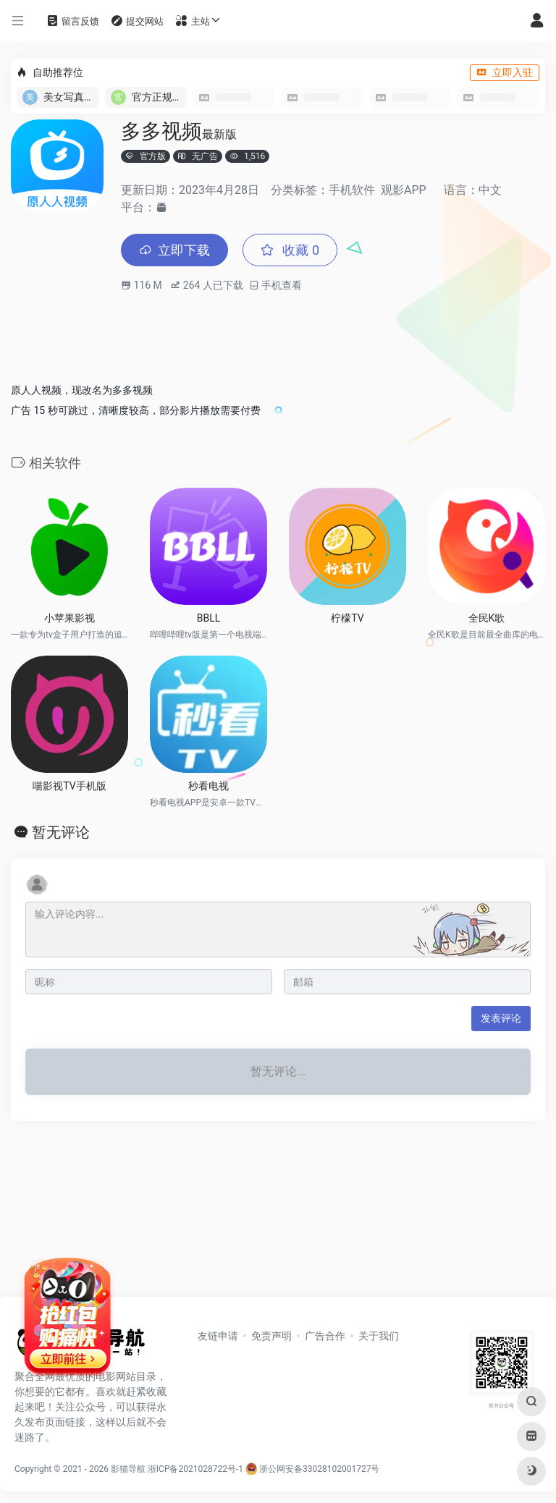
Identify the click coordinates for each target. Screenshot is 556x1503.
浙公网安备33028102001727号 (312, 1469)
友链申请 (218, 1336)
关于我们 (378, 1336)
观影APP (403, 190)
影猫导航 (128, 1469)
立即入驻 (504, 72)
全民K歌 (486, 618)
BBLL (209, 618)
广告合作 (325, 1336)
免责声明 (271, 1336)
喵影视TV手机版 (69, 786)
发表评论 (501, 1018)
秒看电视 (208, 786)
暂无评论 (61, 832)
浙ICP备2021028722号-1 (195, 1469)
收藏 (290, 250)
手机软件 (352, 190)
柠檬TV (347, 618)
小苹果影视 (69, 618)
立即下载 (174, 250)
